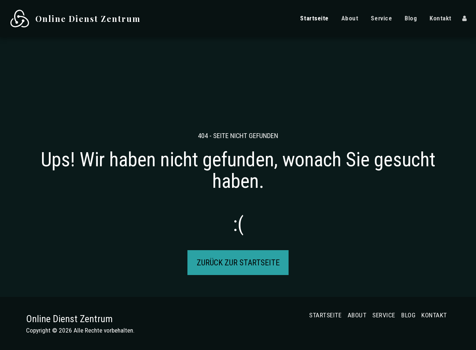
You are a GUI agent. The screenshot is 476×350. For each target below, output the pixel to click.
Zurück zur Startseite (238, 262)
